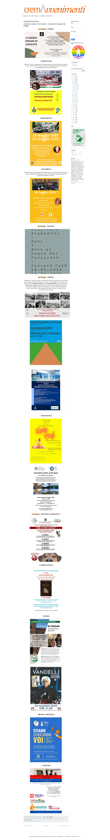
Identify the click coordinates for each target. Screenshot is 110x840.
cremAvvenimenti (76, 160)
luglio (74, 92)
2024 (73, 79)
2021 (73, 104)
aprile (74, 97)
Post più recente (28, 825)
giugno (74, 93)
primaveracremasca (28, 819)
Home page (46, 825)
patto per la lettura (57, 818)
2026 (73, 75)
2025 (73, 77)
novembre (74, 85)
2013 (73, 117)
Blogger (79, 836)
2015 (73, 114)
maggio (74, 95)
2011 (73, 121)
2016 (73, 112)
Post (73, 152)
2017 (73, 111)
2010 (73, 123)
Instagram (74, 65)
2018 (73, 109)
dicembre (74, 84)
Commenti (74, 154)
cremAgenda (30, 818)
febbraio (74, 100)
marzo (73, 98)
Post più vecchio (64, 825)
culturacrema (36, 818)
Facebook (74, 64)
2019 (73, 107)
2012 (73, 119)
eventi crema (42, 818)
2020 (73, 105)
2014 (73, 116)
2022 (73, 82)
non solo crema (49, 818)
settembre (74, 89)
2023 (73, 81)
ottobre (74, 87)
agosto (74, 90)
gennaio (74, 102)
